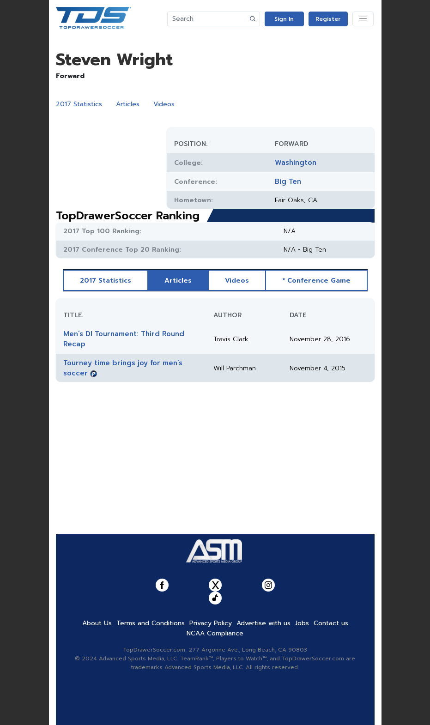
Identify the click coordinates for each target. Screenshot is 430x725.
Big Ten (288, 181)
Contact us (331, 623)
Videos (164, 104)
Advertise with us (263, 623)
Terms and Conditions (150, 623)
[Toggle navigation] (363, 19)
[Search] (207, 19)
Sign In (284, 19)
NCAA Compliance (215, 633)
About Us (97, 623)
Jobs (302, 623)
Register (327, 19)
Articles (127, 104)
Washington (295, 162)
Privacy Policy (210, 623)
